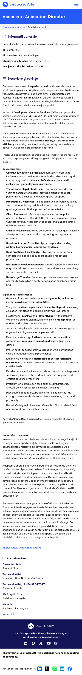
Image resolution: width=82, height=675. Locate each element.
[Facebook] (33, 643)
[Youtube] (49, 643)
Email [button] (62, 668)
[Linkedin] (26, 643)
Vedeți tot (8, 614)
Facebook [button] (70, 668)
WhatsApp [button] (54, 668)
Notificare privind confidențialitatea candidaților (41, 633)
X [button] (47, 668)
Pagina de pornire (12, 27)
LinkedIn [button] (39, 668)
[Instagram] (56, 643)
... (24, 27)
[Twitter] (41, 643)
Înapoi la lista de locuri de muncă (22, 547)
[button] (76, 4)
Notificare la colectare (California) (41, 637)
